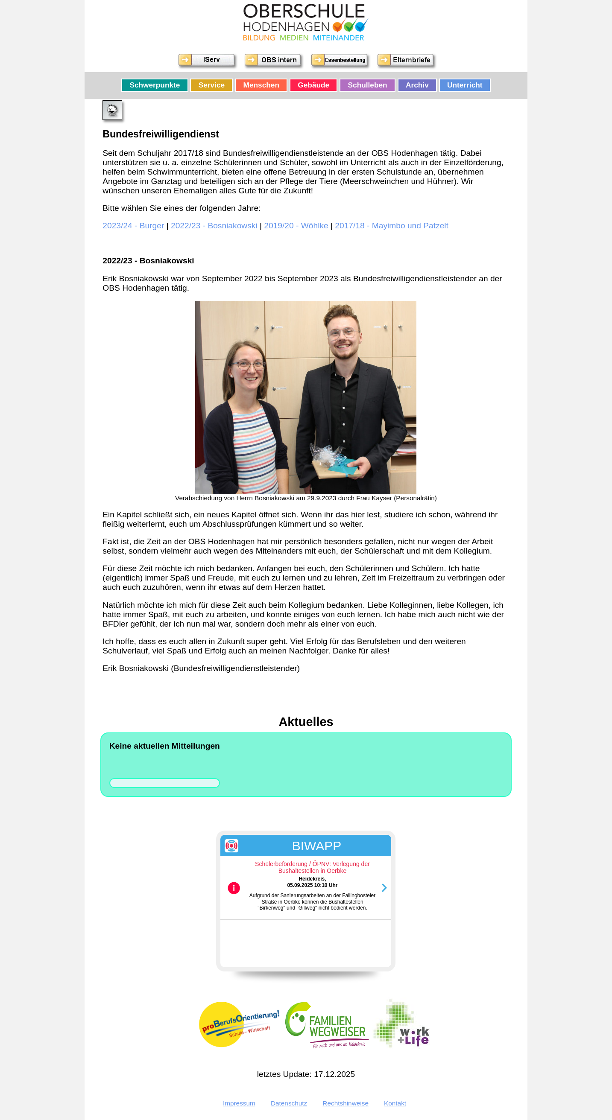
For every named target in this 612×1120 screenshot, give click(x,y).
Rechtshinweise (345, 1103)
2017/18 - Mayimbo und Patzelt (391, 225)
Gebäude (313, 85)
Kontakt (395, 1103)
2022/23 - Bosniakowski (214, 225)
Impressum (239, 1103)
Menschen (261, 85)
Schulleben (367, 85)
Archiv (417, 85)
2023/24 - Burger (133, 225)
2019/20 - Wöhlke (296, 225)
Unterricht (465, 85)
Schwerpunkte (154, 85)
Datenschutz (289, 1103)
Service (212, 85)
